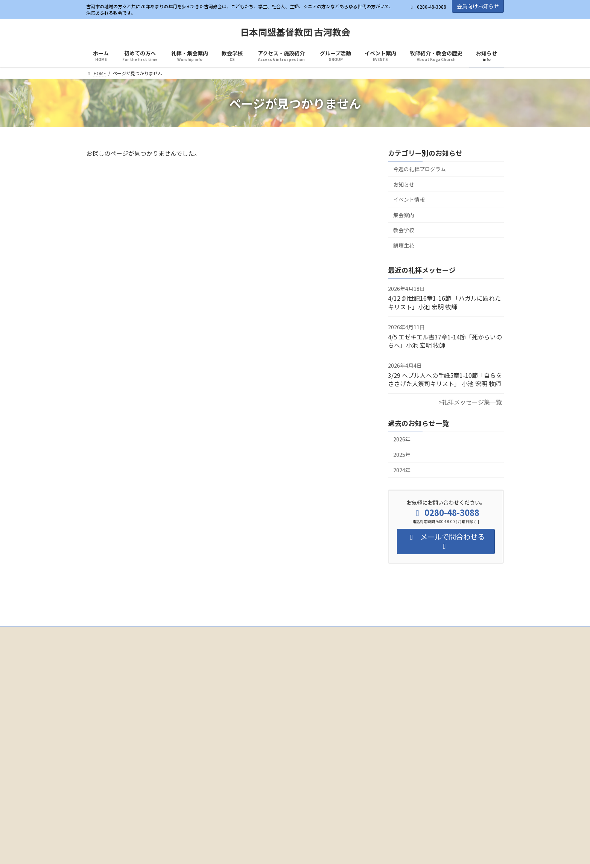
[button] (262, 761)
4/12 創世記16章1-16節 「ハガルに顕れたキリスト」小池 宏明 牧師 (444, 302)
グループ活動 (312, 633)
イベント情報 (409, 200)
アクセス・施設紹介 (264, 633)
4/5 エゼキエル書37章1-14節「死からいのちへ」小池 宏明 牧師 (445, 341)
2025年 (402, 454)
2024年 (402, 470)
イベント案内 (354, 633)
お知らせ (403, 184)
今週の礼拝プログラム (419, 169)
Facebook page (152, 695)
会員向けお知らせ (478, 6)
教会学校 (403, 230)
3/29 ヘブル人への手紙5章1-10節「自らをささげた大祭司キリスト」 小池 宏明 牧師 (445, 379)
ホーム (100, 633)
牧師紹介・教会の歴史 (405, 633)
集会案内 (403, 215)
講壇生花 (403, 245)
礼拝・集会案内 (180, 633)
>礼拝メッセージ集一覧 (470, 402)
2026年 (402, 439)
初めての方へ (135, 633)
